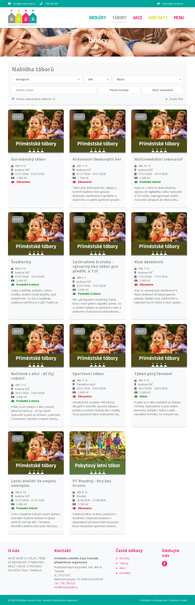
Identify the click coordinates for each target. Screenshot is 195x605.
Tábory (108, 47)
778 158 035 (51, 3)
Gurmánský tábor (28, 158)
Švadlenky (21, 261)
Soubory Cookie (178, 599)
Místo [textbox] (121, 78)
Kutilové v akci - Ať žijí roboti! (32, 375)
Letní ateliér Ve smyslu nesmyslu (33, 482)
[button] (179, 17)
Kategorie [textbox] (22, 78)
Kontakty (123, 572)
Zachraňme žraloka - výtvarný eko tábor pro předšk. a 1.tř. (95, 266)
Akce (120, 567)
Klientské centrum (172, 3)
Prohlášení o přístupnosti (153, 599)
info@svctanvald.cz (24, 3)
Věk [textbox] (90, 78)
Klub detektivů (148, 261)
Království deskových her (97, 158)
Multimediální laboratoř (158, 158)
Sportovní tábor (88, 373)
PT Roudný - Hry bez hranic (92, 482)
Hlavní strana (90, 47)
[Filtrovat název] (54, 89)
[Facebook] (164, 562)
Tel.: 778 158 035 (64, 582)
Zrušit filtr (174, 98)
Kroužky (122, 557)
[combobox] (47, 78)
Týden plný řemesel (153, 373)
